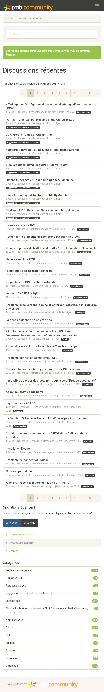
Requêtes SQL (83, 252)
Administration (83, 112)
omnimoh (58, 297)
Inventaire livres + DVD (21, 225)
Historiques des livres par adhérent (29, 270)
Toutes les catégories (20, 535)
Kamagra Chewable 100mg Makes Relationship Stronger (43, 150)
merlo (54, 263)
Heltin (59, 452)
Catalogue (80, 312)
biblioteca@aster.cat (50, 384)
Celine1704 (61, 274)
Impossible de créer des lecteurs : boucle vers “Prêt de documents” (51, 380)
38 (90, 93)
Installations (75, 263)
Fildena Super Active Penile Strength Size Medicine (40, 180)
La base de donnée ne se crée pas (29, 320)
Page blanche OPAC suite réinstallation (32, 282)
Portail (64, 339)
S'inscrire (29, 523)
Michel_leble (57, 112)
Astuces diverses (52, 585)
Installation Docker (18, 448)
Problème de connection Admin (27, 460)
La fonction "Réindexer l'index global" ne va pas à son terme (46, 418)
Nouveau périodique (19, 471)
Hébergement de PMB (20, 259)
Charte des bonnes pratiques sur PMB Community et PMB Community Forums (52, 610)
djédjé (56, 395)
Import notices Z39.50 (20, 403)
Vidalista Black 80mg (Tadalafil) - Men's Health (36, 165)
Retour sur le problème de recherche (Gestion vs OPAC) (43, 236)
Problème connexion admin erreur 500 (31, 358)
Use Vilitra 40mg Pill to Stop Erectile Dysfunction (38, 195)
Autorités (88, 441)
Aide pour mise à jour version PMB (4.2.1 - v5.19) (38, 482)
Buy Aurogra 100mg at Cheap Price (29, 134)
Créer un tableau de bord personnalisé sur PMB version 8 (44, 369)
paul (57, 286)
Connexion (12, 523)
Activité (12, 551)
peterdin (57, 463)
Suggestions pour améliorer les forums (23, 127)
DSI (52, 635)
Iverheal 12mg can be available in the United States (40, 119)
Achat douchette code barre (25, 392)
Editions (52, 643)
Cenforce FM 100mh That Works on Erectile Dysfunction (43, 210)
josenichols (46, 123)
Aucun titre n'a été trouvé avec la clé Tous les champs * (43, 346)
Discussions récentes (20, 543)
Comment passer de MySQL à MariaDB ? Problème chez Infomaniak (51, 248)
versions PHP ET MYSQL (22, 293)
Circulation (82, 229)
